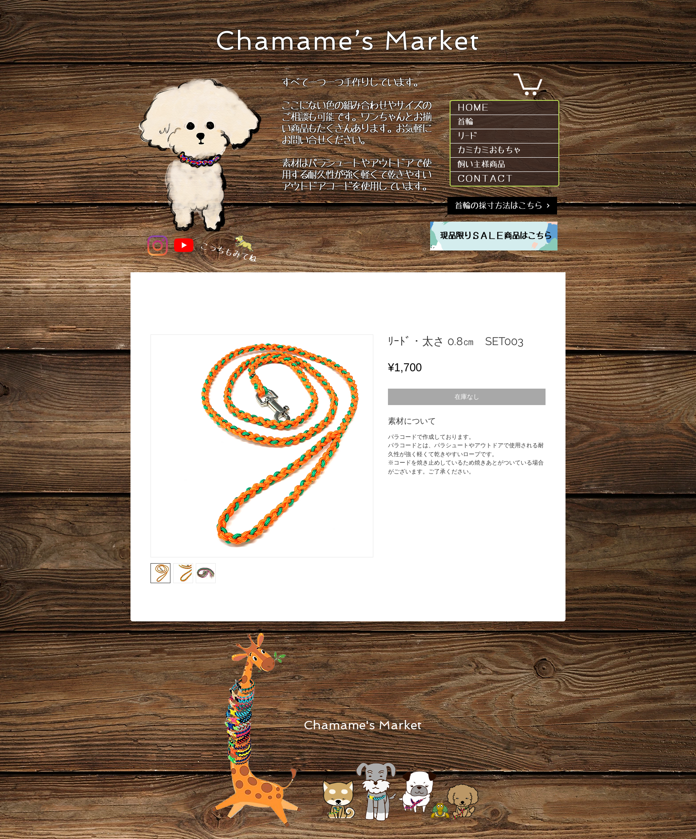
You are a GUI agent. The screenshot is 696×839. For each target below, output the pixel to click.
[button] (528, 83)
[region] (494, 236)
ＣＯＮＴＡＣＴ (485, 179)
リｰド (467, 136)
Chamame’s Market (347, 40)
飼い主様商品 (481, 164)
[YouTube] (184, 245)
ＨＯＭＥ (473, 107)
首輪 (465, 122)
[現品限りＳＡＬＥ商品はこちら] (496, 236)
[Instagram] (157, 245)
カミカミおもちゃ (489, 150)
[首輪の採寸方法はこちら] (502, 206)
